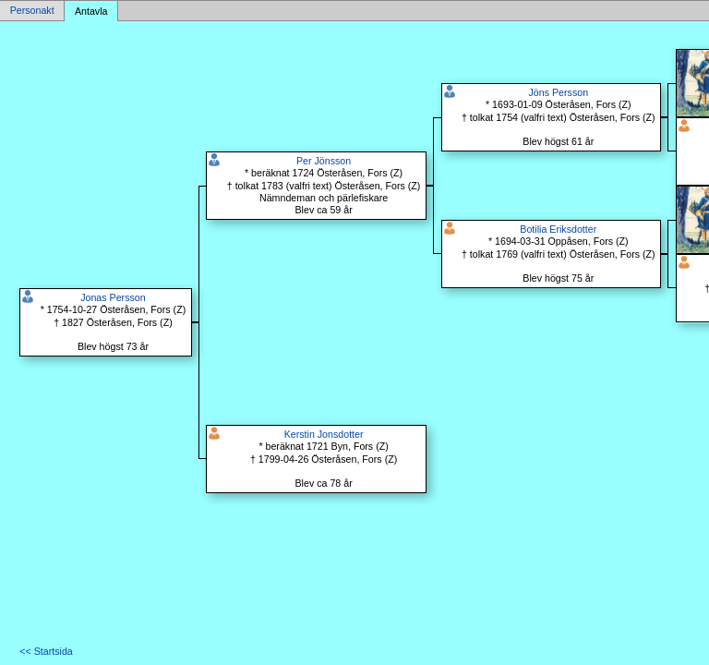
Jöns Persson (559, 92)
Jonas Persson (113, 297)
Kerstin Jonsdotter (324, 434)
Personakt (32, 11)
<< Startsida (45, 651)
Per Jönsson (323, 160)
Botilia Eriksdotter (558, 229)
